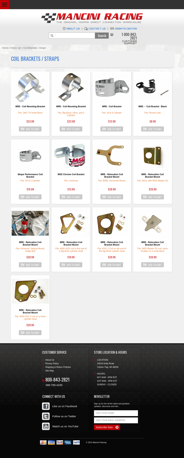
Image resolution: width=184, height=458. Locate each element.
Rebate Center (126, 28)
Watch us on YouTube (65, 426)
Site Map (49, 370)
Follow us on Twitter (64, 416)
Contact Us (97, 28)
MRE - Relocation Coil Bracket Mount (112, 175)
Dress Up (16, 48)
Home (5, 48)
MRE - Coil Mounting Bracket (30, 106)
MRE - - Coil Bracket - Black (152, 106)
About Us (73, 28)
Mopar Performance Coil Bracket (30, 175)
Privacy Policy (52, 363)
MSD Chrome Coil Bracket (71, 174)
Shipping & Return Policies (58, 367)
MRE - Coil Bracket (111, 106)
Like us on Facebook (64, 406)
